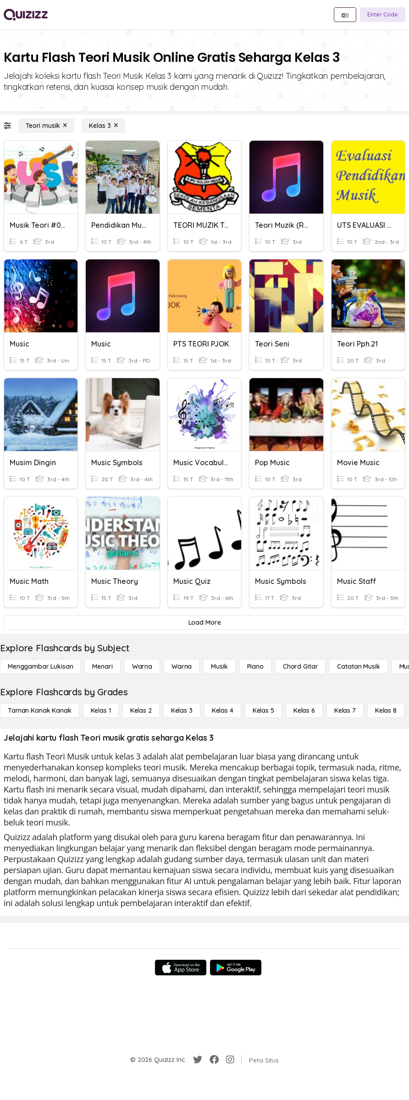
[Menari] (102, 666)
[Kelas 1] (101, 710)
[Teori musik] (46, 125)
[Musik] (219, 666)
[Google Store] (235, 967)
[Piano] (255, 666)
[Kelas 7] (345, 710)
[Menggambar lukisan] (40, 666)
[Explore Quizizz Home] (26, 15)
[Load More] (204, 622)
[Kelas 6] (304, 710)
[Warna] (142, 666)
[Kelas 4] (222, 710)
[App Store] (180, 967)
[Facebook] (214, 1059)
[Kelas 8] (385, 710)
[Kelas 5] (263, 710)
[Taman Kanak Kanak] (39, 710)
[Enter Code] (382, 14)
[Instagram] (230, 1059)
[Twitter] (197, 1059)
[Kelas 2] (141, 710)
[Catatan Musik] (358, 666)
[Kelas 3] (103, 125)
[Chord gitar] (300, 666)
